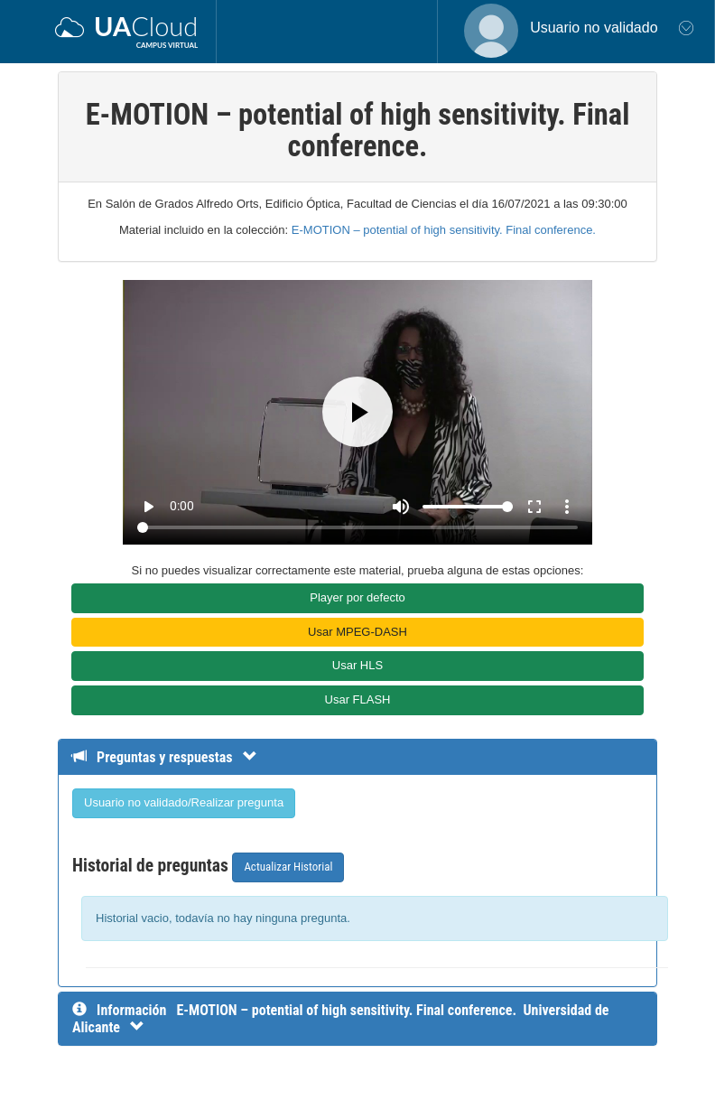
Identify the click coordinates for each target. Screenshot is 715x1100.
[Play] (357, 412)
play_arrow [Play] (148, 506)
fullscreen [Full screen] (534, 506)
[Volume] (467, 506)
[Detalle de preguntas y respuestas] (173, 757)
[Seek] (357, 527)
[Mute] (400, 506)
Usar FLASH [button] (358, 699)
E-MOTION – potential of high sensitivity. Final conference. (444, 230)
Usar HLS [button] (357, 665)
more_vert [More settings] (567, 506)
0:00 (182, 506)
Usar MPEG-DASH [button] (357, 632)
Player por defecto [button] (357, 597)
